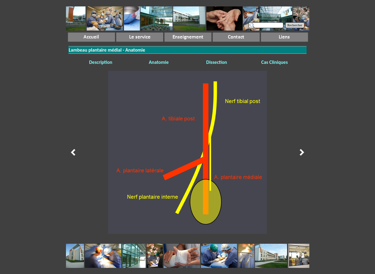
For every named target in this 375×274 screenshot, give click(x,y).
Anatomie (159, 62)
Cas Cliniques (274, 62)
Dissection (216, 62)
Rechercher (294, 25)
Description (100, 62)
